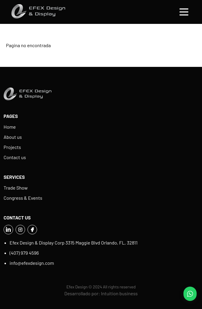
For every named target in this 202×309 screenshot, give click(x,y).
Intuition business (119, 293)
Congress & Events (23, 198)
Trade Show (15, 187)
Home (10, 127)
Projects (12, 147)
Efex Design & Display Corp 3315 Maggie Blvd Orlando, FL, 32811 (73, 242)
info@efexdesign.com (32, 263)
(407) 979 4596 (24, 253)
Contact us (15, 157)
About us (13, 137)
